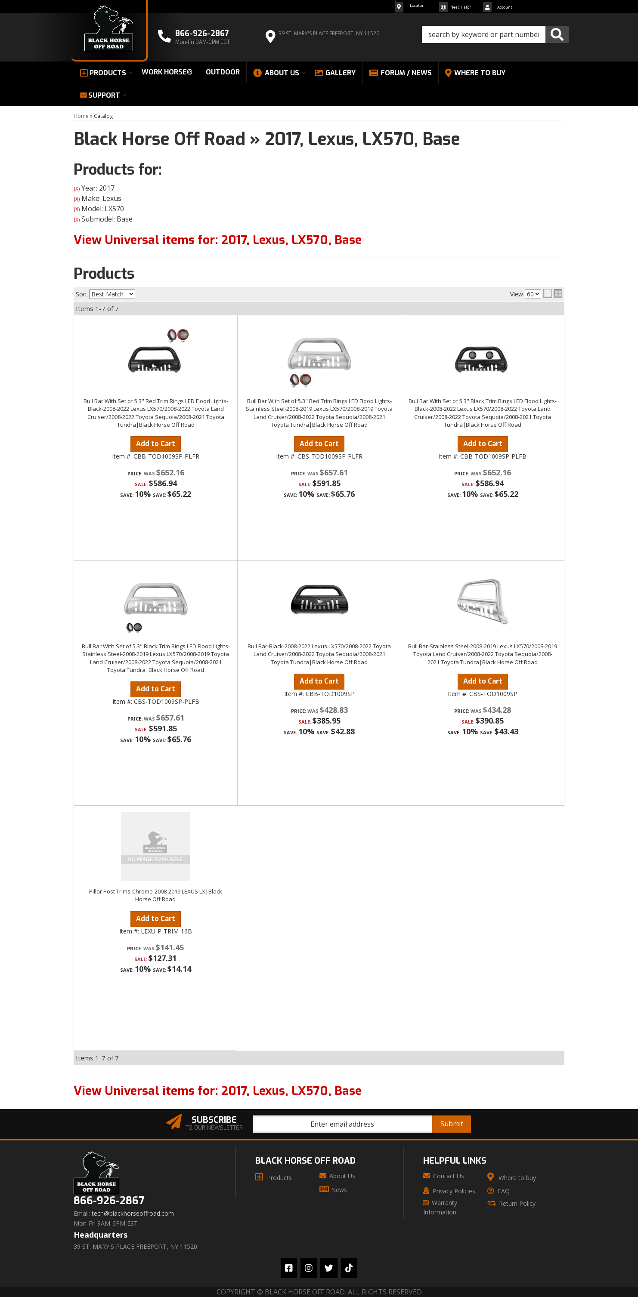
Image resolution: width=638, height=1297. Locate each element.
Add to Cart (155, 443)
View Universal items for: (218, 240)
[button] (495, 34)
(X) (77, 188)
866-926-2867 (109, 1201)
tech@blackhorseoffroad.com (133, 1213)
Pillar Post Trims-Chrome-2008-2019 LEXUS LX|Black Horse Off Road (155, 895)
